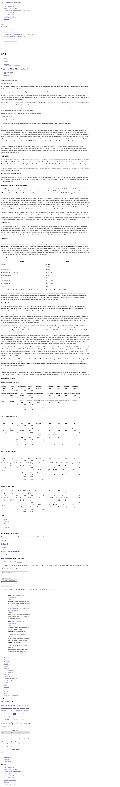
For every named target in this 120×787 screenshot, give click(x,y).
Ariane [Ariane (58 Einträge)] (8, 706)
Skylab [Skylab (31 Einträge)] (15, 720)
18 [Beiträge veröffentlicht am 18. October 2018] (15, 742)
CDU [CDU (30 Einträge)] (18, 709)
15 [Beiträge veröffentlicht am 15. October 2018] (2, 742)
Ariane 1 (54, 161)
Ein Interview (5, 544)
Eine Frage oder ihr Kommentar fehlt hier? (14, 36)
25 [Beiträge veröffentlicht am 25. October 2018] (15, 744)
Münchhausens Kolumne (10, 681)
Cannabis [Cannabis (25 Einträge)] (14, 709)
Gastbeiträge (7, 677)
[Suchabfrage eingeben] (8, 24)
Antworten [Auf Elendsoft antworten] (19, 562)
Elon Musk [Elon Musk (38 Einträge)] (3, 711)
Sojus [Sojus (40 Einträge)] (22, 720)
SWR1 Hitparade (59, 374)
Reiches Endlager (23, 646)
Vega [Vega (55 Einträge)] (4, 728)
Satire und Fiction (8, 692)
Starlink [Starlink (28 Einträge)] (20, 724)
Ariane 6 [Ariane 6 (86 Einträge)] (20, 706)
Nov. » (17, 750)
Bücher (5, 660)
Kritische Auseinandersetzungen (11, 551)
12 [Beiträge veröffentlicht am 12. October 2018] (19, 739)
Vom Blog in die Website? (10, 41)
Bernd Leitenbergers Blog (11, 2)
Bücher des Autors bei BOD (11, 32)
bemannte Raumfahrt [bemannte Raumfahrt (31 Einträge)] (5, 709)
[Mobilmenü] (4, 26)
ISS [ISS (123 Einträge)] (14, 714)
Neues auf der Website (9, 38)
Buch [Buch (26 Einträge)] (11, 709)
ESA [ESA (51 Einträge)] (8, 711)
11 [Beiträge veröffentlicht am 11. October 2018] (15, 739)
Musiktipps (6, 683)
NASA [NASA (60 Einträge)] (11, 718)
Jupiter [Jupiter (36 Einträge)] (18, 715)
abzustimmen (67, 374)
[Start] (5, 58)
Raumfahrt (6, 75)
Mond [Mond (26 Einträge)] (2, 717)
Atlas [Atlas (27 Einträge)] (25, 706)
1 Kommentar (7, 77)
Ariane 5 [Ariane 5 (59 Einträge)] (13, 706)
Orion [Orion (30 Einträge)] (15, 718)
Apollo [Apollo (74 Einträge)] (3, 706)
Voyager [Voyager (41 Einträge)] (13, 727)
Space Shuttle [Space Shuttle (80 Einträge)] (5, 724)
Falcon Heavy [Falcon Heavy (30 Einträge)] (19, 711)
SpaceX (6, 694)
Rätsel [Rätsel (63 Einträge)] (7, 720)
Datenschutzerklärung (9, 29)
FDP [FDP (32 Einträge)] (24, 711)
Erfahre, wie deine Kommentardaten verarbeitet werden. (42, 590)
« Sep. (13, 750)
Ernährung (6, 675)
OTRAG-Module (56, 188)
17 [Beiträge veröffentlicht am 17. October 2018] (11, 742)
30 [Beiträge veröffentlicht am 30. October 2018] (7, 747)
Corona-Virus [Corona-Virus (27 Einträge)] (22, 709)
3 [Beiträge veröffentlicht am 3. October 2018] (11, 736)
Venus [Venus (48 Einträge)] (8, 728)
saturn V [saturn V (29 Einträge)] (11, 720)
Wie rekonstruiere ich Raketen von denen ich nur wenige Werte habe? (23, 537)
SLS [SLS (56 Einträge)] (19, 720)
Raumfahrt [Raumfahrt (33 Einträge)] (24, 718)
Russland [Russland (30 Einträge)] (2, 720)
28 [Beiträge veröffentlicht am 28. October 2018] (28, 744)
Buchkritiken (7, 663)
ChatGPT (6, 665)
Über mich (6, 43)
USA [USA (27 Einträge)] (2, 727)
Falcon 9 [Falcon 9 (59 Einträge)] (12, 711)
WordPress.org (7, 762)
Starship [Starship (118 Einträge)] (26, 724)
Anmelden (6, 756)
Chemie (6, 667)
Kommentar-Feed (8, 760)
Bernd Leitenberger (9, 72)
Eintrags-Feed (7, 758)
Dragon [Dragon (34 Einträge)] (27, 709)
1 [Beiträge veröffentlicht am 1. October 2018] (2, 736)
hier (9, 136)
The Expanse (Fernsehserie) (20, 635)
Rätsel (5, 690)
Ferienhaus (31, 123)
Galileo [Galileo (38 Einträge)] (27, 711)
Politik (5, 686)
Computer (6, 669)
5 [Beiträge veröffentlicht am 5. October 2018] (19, 736)
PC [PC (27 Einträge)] (17, 718)
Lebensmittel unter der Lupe (10, 679)
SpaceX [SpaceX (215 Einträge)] (14, 724)
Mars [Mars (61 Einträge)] (22, 715)
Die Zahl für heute (8, 673)
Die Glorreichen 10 (8, 671)
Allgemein (6, 658)
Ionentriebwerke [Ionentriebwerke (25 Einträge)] (9, 714)
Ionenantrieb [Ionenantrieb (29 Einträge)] (3, 715)
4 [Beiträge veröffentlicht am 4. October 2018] (15, 736)
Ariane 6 (77, 161)
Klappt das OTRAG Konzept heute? (12, 65)
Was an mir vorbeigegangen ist (11, 696)
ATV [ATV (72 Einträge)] (28, 706)
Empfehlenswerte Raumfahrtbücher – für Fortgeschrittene (18, 34)
